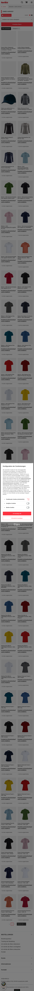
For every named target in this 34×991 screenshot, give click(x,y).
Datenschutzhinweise (26, 478)
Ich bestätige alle (17, 513)
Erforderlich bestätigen (17, 518)
